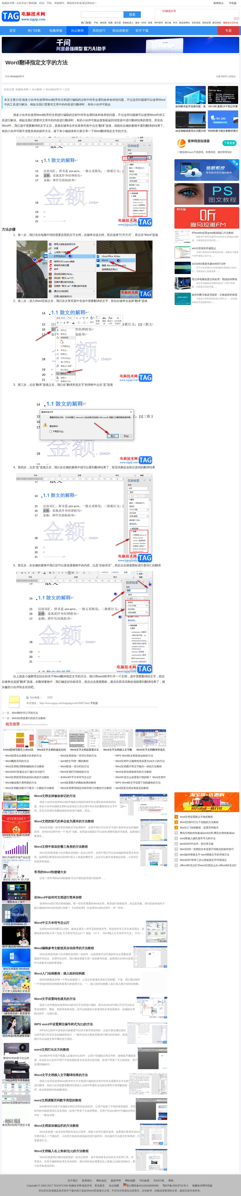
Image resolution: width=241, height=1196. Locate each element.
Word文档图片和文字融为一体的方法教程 (138, 766)
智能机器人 (128, 22)
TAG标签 (145, 1180)
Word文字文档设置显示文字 (84, 750)
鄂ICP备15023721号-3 (176, 1185)
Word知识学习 (17, 76)
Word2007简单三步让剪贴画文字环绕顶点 (203, 860)
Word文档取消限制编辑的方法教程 (24, 766)
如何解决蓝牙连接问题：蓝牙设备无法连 (191, 106)
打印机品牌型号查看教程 (16, 1080)
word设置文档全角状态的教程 (132, 788)
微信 (137, 22)
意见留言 (100, 1185)
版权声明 (116, 1180)
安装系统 (196, 22)
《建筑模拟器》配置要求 (16, 1013)
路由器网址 (184, 22)
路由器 (103, 22)
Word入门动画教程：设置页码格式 (199, 827)
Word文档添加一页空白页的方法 (78, 755)
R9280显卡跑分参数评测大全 (223, 131)
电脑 (110, 22)
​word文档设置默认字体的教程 (196, 816)
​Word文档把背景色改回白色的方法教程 (27, 777)
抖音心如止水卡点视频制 (16, 812)
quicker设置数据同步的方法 (16, 1102)
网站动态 (101, 1180)
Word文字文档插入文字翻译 (117, 750)
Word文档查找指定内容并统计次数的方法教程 (86, 788)
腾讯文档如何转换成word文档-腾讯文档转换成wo (207, 833)
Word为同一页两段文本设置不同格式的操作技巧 (207, 849)
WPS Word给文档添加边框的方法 (134, 755)
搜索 (132, 14)
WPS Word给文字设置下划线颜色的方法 (138, 782)
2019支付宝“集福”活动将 (16, 834)
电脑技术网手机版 (202, 1185)
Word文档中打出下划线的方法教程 (199, 822)
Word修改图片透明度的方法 (21, 782)
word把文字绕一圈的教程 (74, 761)
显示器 (117, 22)
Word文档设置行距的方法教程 (29, 718)
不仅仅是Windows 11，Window (16, 924)
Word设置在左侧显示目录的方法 (23, 755)
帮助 (170, 1180)
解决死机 (217, 22)
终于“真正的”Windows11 (16, 946)
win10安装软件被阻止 (204, 248)
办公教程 (37, 89)
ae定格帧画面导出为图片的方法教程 (190, 131)
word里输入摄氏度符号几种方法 (197, 838)
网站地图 (130, 1180)
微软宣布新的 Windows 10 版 (16, 968)
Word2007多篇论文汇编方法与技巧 (25, 771)
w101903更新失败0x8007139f (208, 263)
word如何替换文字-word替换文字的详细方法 (204, 854)
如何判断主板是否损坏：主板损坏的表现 (214, 294)
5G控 (143, 22)
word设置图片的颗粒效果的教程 (78, 782)
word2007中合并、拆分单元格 (197, 843)
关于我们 (73, 1180)
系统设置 (206, 22)
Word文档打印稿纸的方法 (74, 771)
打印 (50, 697)
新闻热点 (218, 3)
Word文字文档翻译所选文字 (150, 750)
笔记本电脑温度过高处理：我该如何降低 (214, 279)
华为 (175, 22)
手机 (96, 22)
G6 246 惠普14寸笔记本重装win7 (223, 106)
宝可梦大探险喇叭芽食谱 (16, 991)
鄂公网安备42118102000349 (140, 1185)
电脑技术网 (22, 89)
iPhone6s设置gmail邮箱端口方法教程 (213, 232)
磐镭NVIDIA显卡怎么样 (16, 1058)
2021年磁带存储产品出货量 (16, 857)
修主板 (168, 22)
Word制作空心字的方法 (25, 712)
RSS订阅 (159, 1180)
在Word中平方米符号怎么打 (76, 777)
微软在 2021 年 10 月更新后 (16, 879)
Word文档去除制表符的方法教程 (133, 771)
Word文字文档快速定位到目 (51, 750)
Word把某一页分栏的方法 (74, 766)
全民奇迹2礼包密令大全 (16, 1035)
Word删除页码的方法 (17, 761)
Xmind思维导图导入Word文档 (18, 750)
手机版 (233, 3)
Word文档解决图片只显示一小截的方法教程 (29, 788)
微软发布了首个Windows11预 (16, 901)
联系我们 (87, 1180)
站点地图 (114, 1185)
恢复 (150, 22)
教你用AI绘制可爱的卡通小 (16, 1125)
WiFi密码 (158, 22)
